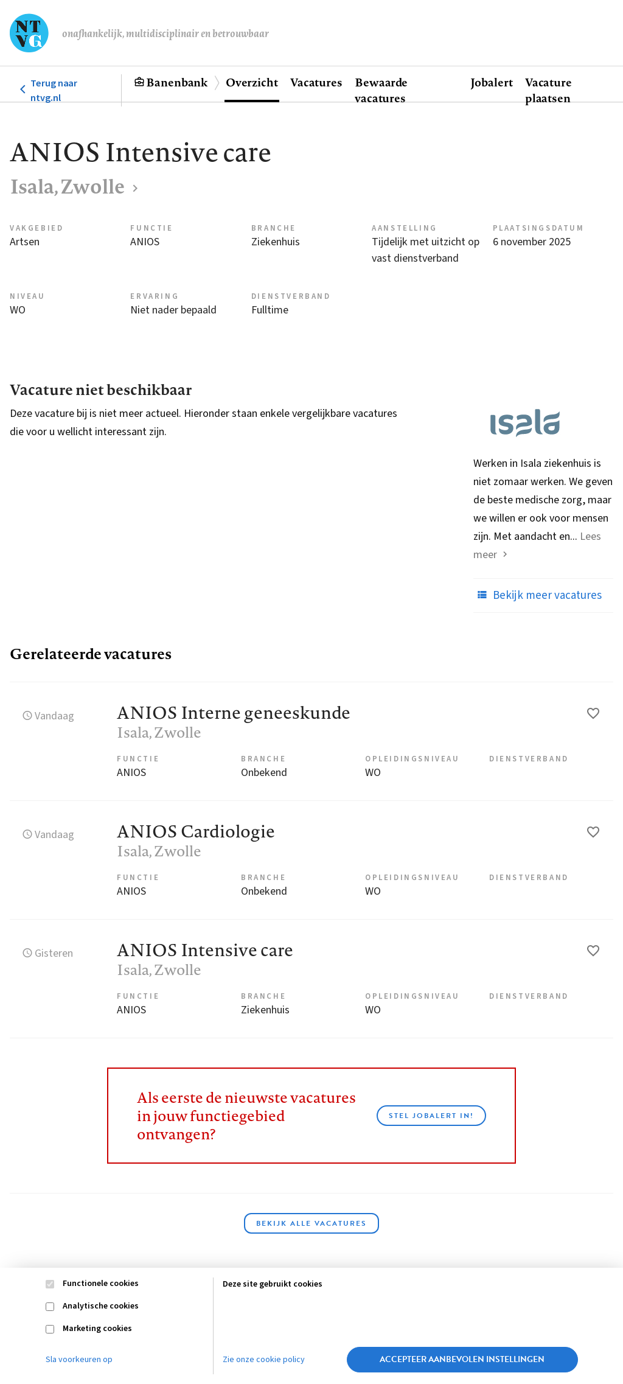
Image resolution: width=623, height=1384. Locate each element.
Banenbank (176, 82)
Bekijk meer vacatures (537, 595)
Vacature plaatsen (548, 90)
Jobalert (491, 82)
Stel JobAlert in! (431, 1115)
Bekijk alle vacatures (311, 1223)
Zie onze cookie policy (264, 1360)
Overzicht (252, 82)
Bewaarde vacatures (381, 90)
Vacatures (316, 82)
